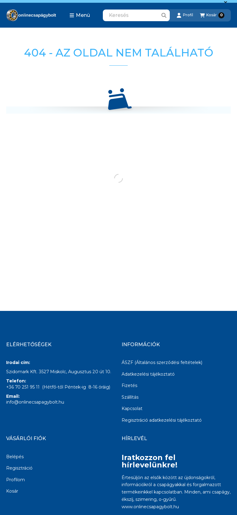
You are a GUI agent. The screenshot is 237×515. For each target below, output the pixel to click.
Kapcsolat (132, 408)
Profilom (15, 479)
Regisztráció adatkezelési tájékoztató (162, 420)
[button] (79, 15)
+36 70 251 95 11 (23, 387)
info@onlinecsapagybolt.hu (35, 402)
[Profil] (184, 15)
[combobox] (136, 15)
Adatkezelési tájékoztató (148, 374)
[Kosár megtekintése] (212, 15)
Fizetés (129, 385)
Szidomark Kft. (21, 371)
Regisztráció (19, 468)
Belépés (15, 456)
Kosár (12, 491)
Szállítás (130, 397)
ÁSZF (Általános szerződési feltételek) (162, 362)
